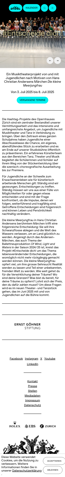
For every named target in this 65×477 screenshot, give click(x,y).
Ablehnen (52, 470)
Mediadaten (32, 395)
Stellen (32, 390)
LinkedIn (32, 364)
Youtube (49, 358)
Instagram (31, 358)
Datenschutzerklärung (27, 470)
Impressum (32, 400)
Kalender (32, 8)
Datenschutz (32, 405)
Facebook (16, 358)
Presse (32, 386)
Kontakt (32, 381)
